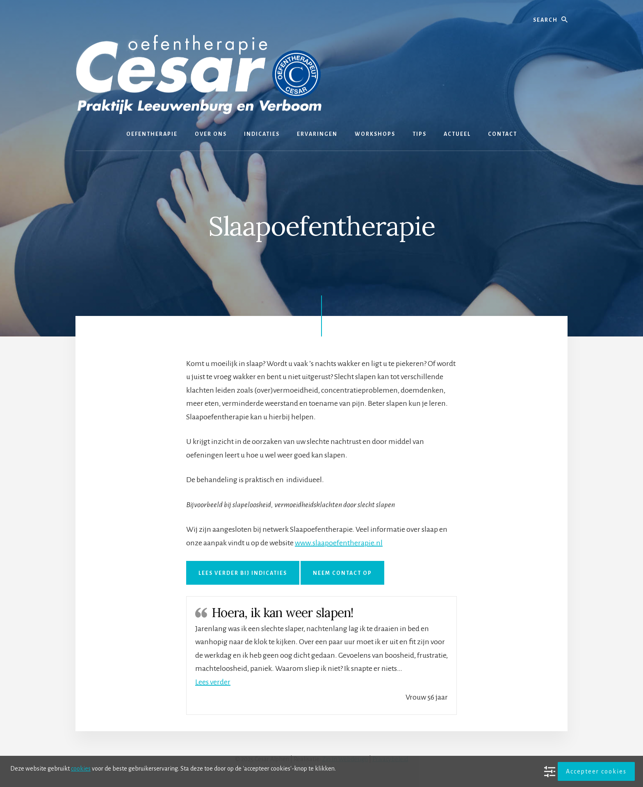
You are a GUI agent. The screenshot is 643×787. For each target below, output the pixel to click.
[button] (212, 682)
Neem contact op (342, 573)
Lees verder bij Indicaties (242, 573)
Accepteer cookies (596, 771)
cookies (81, 768)
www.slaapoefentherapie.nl (339, 543)
